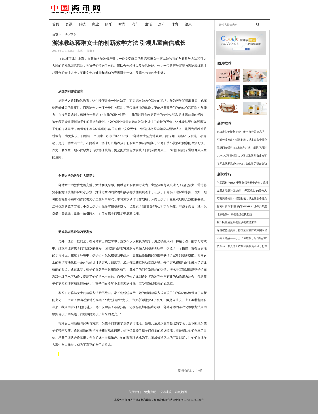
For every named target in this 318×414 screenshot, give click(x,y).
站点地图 (181, 392)
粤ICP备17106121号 (192, 399)
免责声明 (150, 392)
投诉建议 (165, 392)
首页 (55, 34)
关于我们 (135, 392)
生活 (64, 34)
